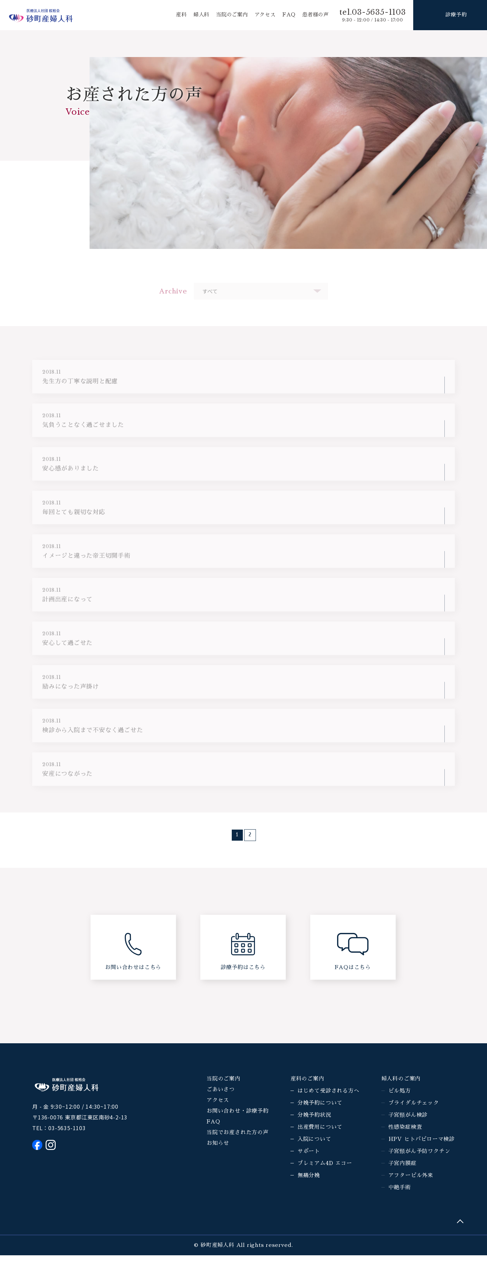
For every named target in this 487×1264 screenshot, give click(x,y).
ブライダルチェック (413, 1111)
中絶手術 (399, 1196)
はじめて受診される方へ (328, 1099)
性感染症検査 (405, 1136)
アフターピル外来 (410, 1184)
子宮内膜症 (402, 1172)
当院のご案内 (228, 15)
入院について (314, 1148)
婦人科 (195, 15)
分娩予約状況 (314, 1123)
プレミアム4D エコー (324, 1172)
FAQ (287, 15)
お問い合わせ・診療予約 (238, 1119)
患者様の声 (315, 15)
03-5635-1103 (67, 1137)
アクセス (262, 15)
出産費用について (319, 1136)
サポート (308, 1160)
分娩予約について (319, 1111)
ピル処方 (399, 1099)
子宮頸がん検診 (408, 1123)
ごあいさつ (221, 1098)
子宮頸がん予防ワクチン (419, 1160)
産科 (174, 15)
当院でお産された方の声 (238, 1141)
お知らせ (218, 1152)
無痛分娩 (308, 1184)
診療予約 (456, 15)
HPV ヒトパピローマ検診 (421, 1148)
